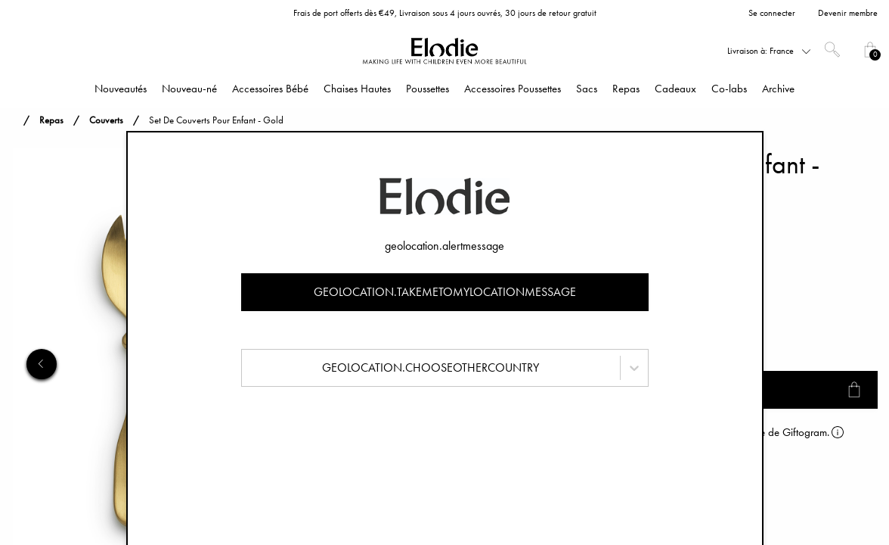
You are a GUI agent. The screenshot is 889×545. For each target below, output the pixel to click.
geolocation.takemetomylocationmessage (445, 292)
